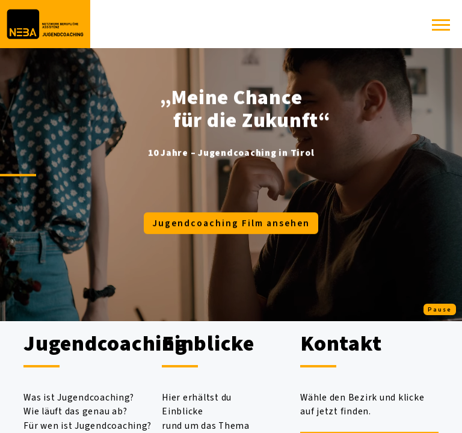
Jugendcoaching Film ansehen (231, 223)
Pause (440, 309)
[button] (441, 28)
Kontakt (340, 343)
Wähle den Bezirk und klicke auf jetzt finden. (362, 404)
